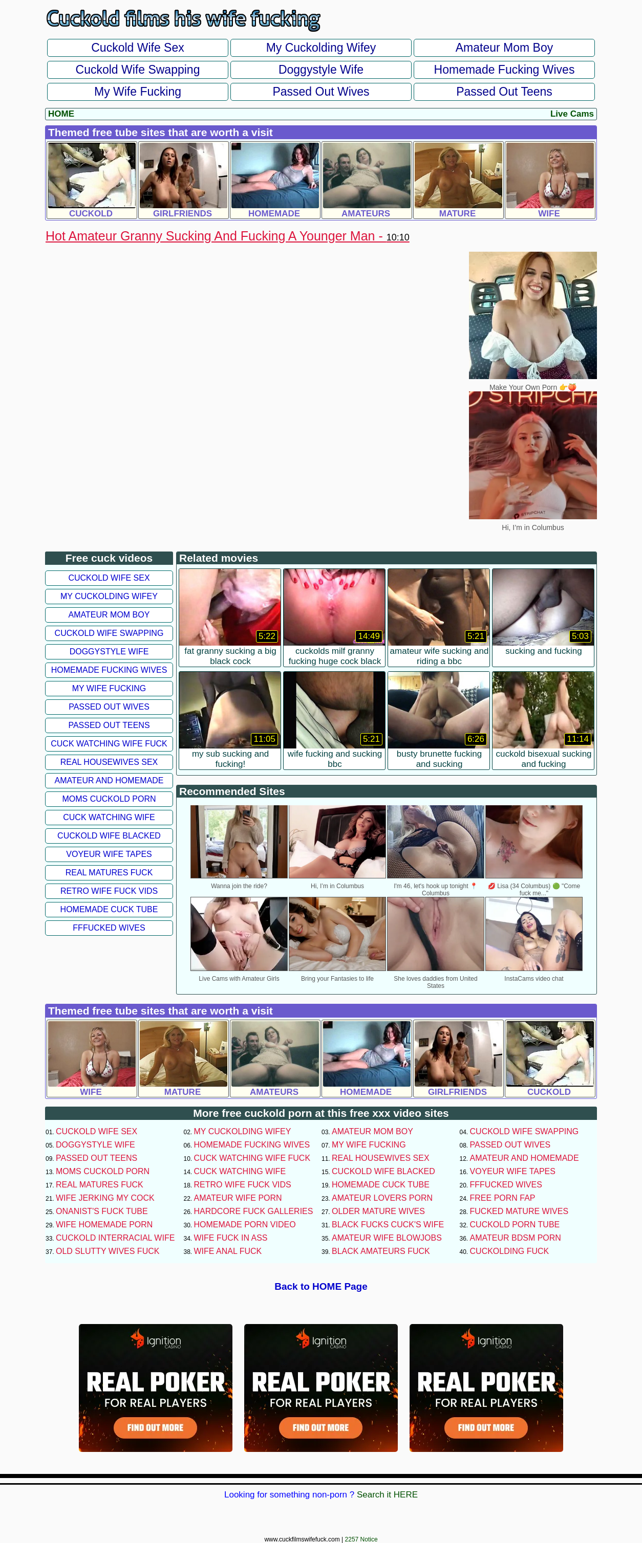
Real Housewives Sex (109, 762)
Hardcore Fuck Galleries (253, 1211)
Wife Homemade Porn (104, 1224)
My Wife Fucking (137, 91)
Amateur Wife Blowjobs (387, 1237)
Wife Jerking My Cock (105, 1198)
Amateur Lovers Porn (382, 1198)
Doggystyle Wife (321, 69)
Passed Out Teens (504, 91)
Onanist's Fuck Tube (102, 1211)
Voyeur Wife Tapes (109, 854)
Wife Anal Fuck (228, 1251)
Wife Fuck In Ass (231, 1237)
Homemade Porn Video (245, 1224)
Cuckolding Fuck (509, 1251)
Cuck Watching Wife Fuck (109, 743)
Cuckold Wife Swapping (138, 69)
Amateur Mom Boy (504, 47)
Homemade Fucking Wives (504, 69)
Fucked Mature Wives (519, 1211)
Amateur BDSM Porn (515, 1237)
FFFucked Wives (109, 927)
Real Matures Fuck (109, 872)
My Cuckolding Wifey (321, 47)
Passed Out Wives (320, 91)
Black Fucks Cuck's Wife (388, 1224)
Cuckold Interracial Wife (115, 1237)
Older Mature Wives (378, 1211)
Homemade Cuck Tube (109, 909)
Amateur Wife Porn (238, 1198)
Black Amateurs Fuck (381, 1251)
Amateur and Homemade (108, 780)
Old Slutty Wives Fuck (107, 1251)
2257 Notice (361, 1539)
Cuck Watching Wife (109, 817)
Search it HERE (387, 1495)
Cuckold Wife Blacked (109, 835)
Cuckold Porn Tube (515, 1224)
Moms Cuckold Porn (109, 799)
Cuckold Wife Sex (137, 47)
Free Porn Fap (503, 1198)
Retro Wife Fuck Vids (109, 891)
